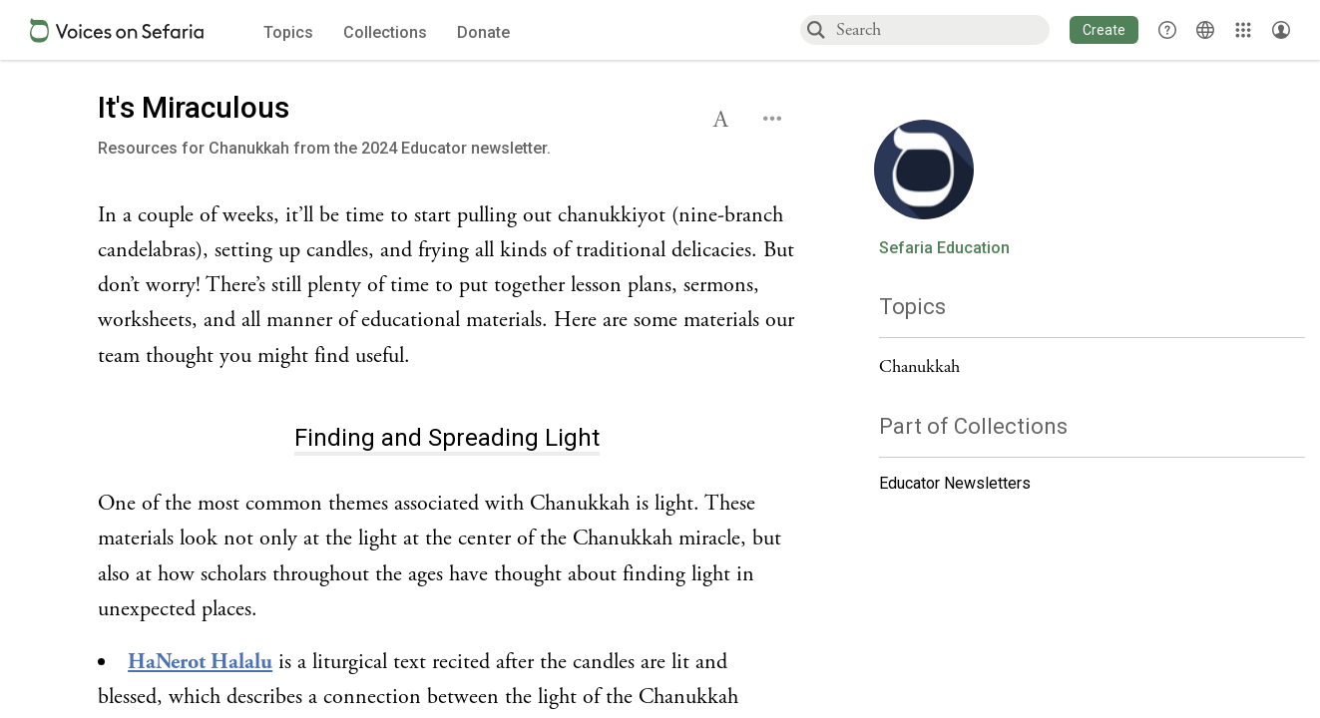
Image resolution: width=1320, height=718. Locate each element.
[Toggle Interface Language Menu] (1205, 30)
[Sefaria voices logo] (117, 30)
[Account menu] (1281, 30)
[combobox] (942, 29)
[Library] (1243, 30)
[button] (1104, 30)
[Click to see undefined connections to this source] (447, 286)
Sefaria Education (944, 248)
